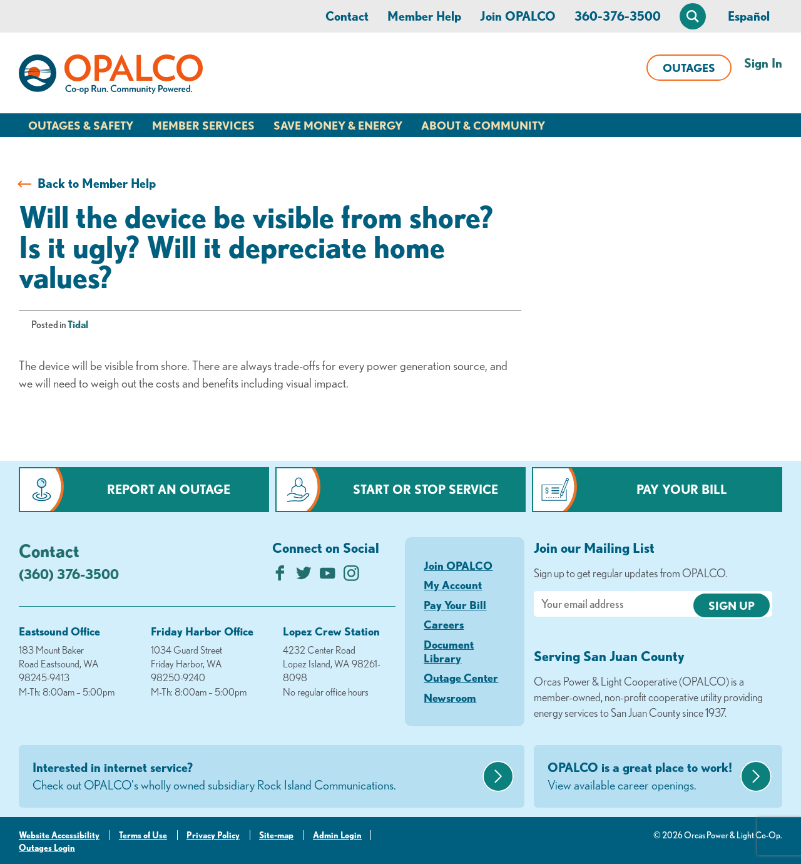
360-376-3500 (617, 16)
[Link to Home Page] (111, 76)
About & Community (483, 125)
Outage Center (461, 677)
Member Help (424, 16)
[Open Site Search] (693, 16)
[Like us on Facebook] (280, 576)
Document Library (449, 651)
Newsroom (450, 697)
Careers (444, 624)
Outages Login (47, 848)
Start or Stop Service (425, 489)
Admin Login (337, 835)
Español (749, 16)
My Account (453, 585)
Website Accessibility (59, 835)
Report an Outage (168, 489)
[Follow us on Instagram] (351, 576)
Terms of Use (143, 835)
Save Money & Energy (337, 125)
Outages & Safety (80, 125)
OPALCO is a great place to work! (642, 777)
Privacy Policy (213, 835)
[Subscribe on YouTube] (327, 576)
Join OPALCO (518, 16)
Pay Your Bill (681, 489)
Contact (347, 16)
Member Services (203, 125)
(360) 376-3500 (69, 574)
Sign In (763, 63)
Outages (689, 67)
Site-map (276, 835)
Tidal (78, 324)
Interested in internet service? (256, 777)
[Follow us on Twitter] (304, 576)
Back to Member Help (97, 183)
